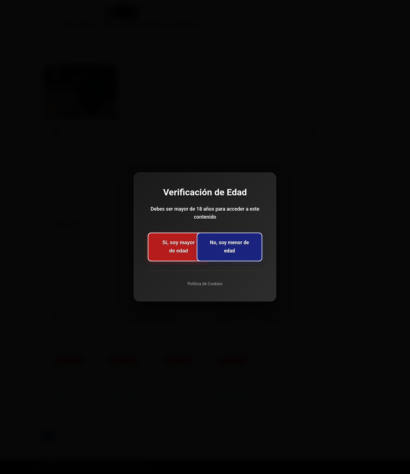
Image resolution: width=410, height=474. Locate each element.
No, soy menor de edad (240, 246)
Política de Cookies (205, 283)
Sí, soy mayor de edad (170, 246)
